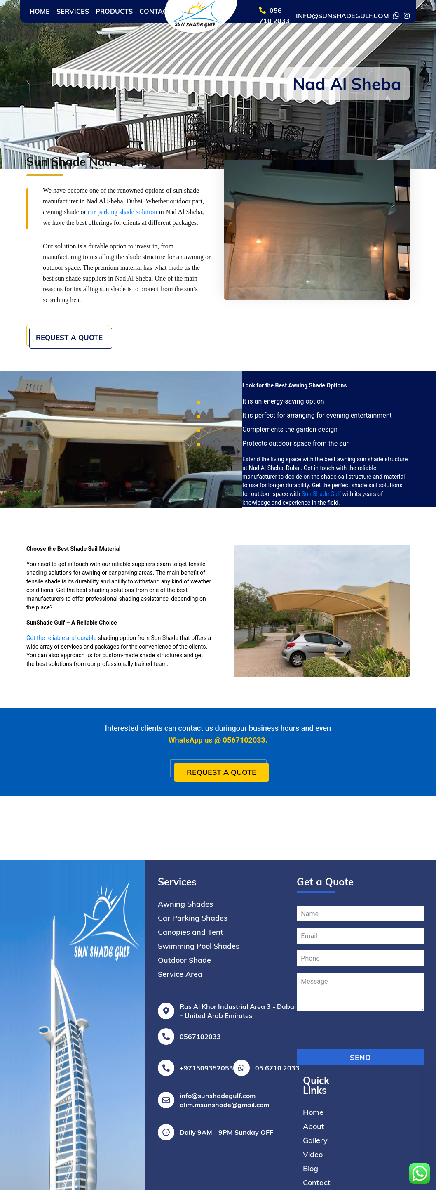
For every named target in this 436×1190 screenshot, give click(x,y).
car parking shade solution (122, 211)
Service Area (180, 1145)
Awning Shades (185, 1075)
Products (114, 11)
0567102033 (244, 747)
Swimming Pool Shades (198, 1117)
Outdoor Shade (184, 1131)
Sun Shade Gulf (321, 501)
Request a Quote (75, 344)
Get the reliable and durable (61, 645)
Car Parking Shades (192, 1089)
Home (40, 11)
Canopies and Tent (190, 1103)
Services (72, 11)
